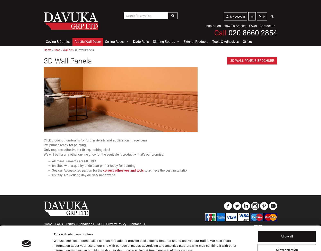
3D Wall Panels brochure (252, 61)
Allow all (287, 213)
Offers (247, 42)
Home (47, 50)
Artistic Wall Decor (88, 42)
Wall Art (68, 50)
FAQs (253, 26)
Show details (214, 240)
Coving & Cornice (58, 42)
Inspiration (213, 26)
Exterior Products (196, 42)
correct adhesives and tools (123, 170)
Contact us (267, 26)
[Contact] (252, 16)
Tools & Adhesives (225, 42)
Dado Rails (141, 42)
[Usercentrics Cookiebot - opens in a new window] (26, 243)
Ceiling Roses (117, 42)
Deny (287, 240)
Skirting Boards (166, 42)
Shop (57, 50)
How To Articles (235, 26)
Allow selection (287, 226)
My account (237, 16)
